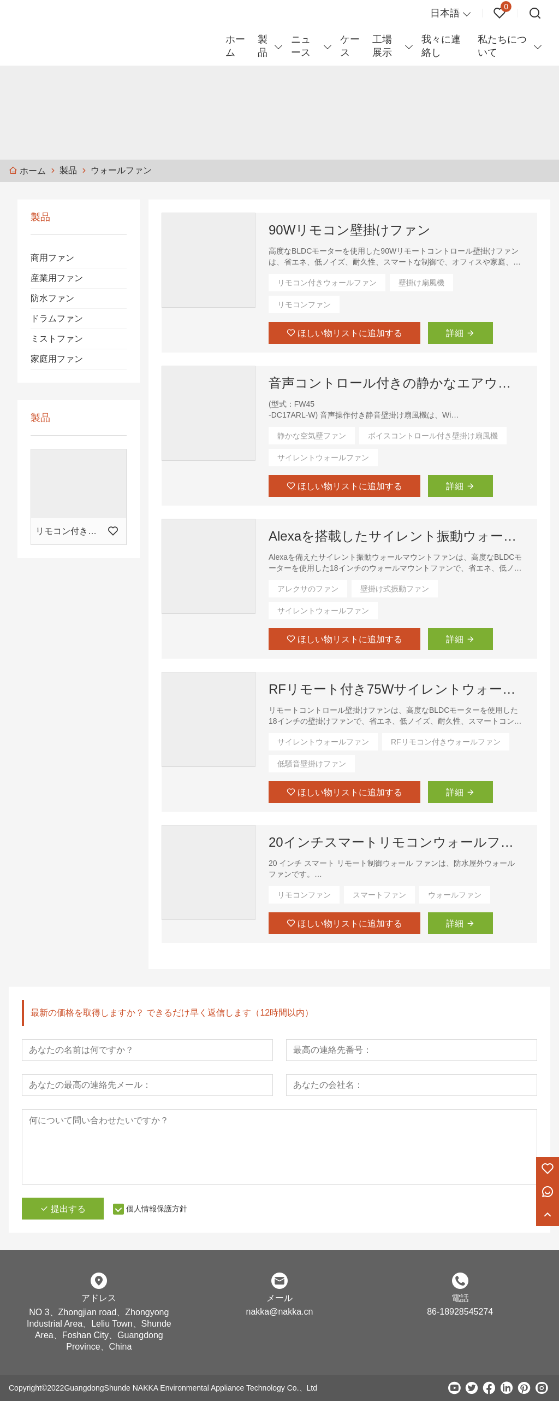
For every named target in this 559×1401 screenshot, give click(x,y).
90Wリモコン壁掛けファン (350, 229)
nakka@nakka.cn (279, 1311)
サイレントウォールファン (323, 457)
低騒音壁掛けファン (311, 763)
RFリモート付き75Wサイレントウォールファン (396, 689)
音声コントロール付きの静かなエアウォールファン (396, 383)
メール (279, 1298)
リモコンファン (304, 304)
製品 (262, 46)
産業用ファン (57, 278)
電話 (460, 1298)
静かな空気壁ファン (311, 435)
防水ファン (52, 298)
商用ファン (52, 257)
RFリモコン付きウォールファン (446, 741)
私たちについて (502, 46)
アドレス (98, 1298)
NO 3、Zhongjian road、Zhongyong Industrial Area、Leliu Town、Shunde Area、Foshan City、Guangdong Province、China (99, 1329)
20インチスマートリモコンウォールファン (396, 842)
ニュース (301, 46)
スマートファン (379, 894)
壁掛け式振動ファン (394, 588)
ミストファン (57, 338)
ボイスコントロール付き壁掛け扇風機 (433, 435)
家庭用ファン (57, 359)
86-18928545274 (460, 1311)
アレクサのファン (307, 588)
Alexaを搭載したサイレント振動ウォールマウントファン (396, 536)
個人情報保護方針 (156, 1208)
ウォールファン (454, 894)
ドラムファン (57, 318)
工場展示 (382, 46)
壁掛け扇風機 (421, 282)
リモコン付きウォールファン (327, 282)
